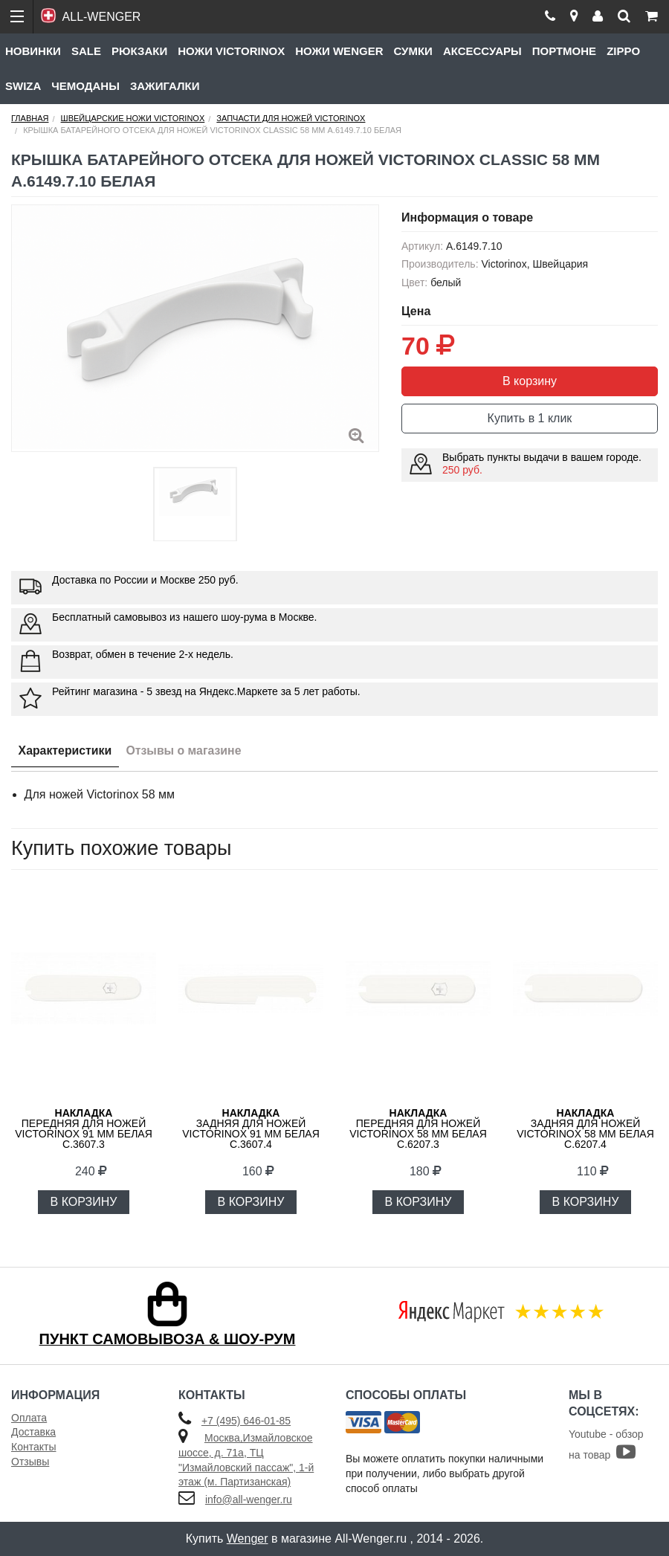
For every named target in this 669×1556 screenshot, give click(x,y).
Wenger (247, 1538)
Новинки (33, 51)
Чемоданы (85, 86)
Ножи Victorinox (231, 51)
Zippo (623, 51)
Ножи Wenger (339, 51)
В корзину (529, 381)
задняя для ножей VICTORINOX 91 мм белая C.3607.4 (251, 1128)
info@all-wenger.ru (248, 1499)
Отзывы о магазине (186, 750)
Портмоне (564, 51)
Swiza (23, 86)
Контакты (33, 1447)
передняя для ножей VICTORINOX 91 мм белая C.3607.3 (83, 1128)
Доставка (33, 1432)
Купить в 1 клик (530, 418)
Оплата (29, 1418)
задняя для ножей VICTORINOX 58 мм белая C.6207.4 (585, 1128)
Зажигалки (165, 86)
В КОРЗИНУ (84, 1201)
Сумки (412, 51)
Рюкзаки (139, 51)
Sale (86, 51)
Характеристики (66, 750)
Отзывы (30, 1462)
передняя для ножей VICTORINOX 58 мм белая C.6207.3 (418, 1128)
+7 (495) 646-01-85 (246, 1421)
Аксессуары (482, 51)
